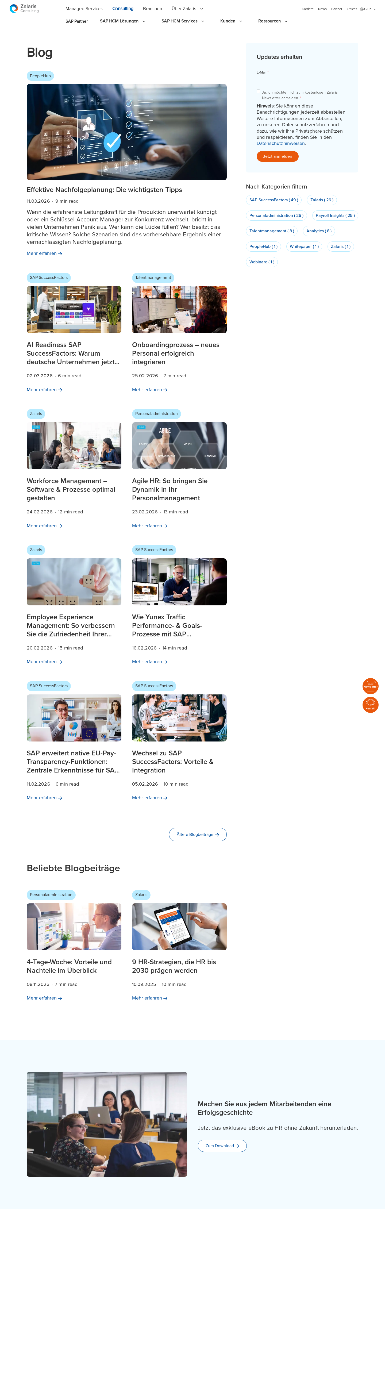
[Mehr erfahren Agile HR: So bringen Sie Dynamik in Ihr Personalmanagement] (179, 470)
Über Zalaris (184, 8)
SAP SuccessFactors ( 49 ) (273, 200)
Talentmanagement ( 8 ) (271, 231)
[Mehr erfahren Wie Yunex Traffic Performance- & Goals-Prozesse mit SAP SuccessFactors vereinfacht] (179, 606)
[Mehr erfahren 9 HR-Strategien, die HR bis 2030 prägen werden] (179, 947)
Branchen (152, 8)
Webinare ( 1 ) (261, 262)
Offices (352, 9)
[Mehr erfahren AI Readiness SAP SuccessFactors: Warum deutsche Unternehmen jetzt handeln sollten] (74, 334)
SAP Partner (77, 21)
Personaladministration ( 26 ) (276, 215)
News (322, 9)
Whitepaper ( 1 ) (304, 246)
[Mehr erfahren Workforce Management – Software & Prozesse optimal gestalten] (74, 470)
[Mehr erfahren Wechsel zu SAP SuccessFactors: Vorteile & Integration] (179, 742)
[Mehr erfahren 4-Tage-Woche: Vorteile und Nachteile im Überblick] (74, 947)
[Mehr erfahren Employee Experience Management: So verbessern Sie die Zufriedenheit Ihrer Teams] (74, 606)
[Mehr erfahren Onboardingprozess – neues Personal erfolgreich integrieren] (179, 334)
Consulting (122, 8)
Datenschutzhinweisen (281, 143)
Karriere (308, 9)
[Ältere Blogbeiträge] (198, 834)
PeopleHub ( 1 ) (263, 246)
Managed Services (84, 8)
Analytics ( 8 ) (319, 231)
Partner (336, 9)
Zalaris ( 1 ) (341, 246)
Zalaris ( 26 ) (321, 200)
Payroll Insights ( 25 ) (335, 215)
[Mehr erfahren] (44, 253)
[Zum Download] (222, 1146)
